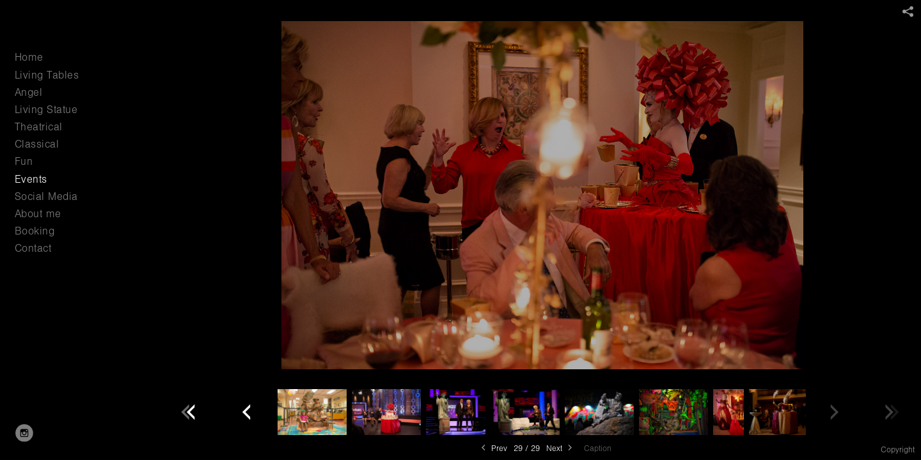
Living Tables (47, 75)
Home (29, 57)
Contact (33, 248)
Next (560, 448)
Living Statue (46, 109)
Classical (37, 144)
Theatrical (39, 127)
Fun (24, 161)
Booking (35, 231)
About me (38, 214)
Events (31, 179)
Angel (29, 92)
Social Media (46, 196)
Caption (597, 448)
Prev (493, 448)
